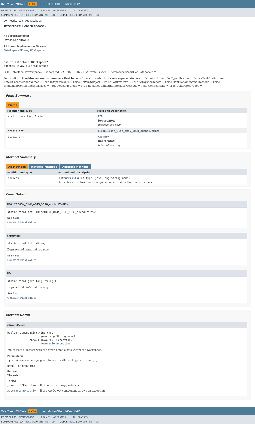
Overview (7, 4)
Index (68, 4)
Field (28, 15)
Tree (42, 4)
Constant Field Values (21, 222)
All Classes (80, 10)
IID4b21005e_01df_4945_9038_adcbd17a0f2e (128, 130)
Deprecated (54, 4)
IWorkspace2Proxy (16, 50)
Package (20, 4)
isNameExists (68, 178)
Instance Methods (44, 166)
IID (100, 116)
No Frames (59, 10)
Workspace (37, 50)
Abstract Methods (75, 166)
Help (77, 4)
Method (50, 15)
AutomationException (56, 343)
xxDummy (103, 136)
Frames (45, 10)
